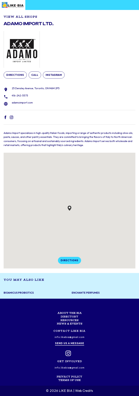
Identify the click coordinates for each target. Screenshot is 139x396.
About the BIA (69, 313)
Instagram (54, 75)
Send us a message (69, 343)
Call (34, 75)
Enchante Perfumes (86, 292)
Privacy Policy (69, 377)
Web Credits (84, 391)
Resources (69, 320)
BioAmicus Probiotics (19, 292)
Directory (69, 317)
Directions (15, 75)
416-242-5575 (20, 95)
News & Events (69, 324)
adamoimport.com (22, 102)
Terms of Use (69, 380)
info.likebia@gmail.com (70, 337)
